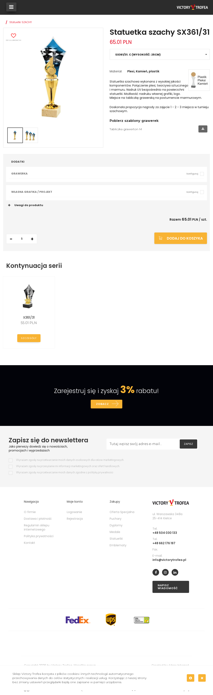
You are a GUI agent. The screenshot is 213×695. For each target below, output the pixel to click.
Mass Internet (179, 666)
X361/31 (29, 317)
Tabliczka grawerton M (126, 129)
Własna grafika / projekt (104, 191)
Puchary (115, 519)
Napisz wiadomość (168, 587)
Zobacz (102, 404)
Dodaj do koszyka (185, 238)
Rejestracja (75, 519)
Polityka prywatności (38, 536)
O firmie (30, 512)
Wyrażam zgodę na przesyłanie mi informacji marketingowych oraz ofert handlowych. (68, 466)
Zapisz (188, 444)
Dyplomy (116, 526)
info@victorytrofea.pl (169, 560)
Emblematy (118, 546)
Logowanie (74, 512)
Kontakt (29, 543)
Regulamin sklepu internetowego (36, 528)
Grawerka (104, 173)
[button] (160, 54)
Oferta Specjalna (122, 512)
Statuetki (116, 539)
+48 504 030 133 (164, 533)
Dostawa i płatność (38, 519)
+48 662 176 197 (163, 544)
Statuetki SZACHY (20, 22)
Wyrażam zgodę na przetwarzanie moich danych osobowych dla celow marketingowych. (70, 460)
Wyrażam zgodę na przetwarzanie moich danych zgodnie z (64, 473)
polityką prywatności (100, 473)
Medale (115, 532)
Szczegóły (29, 338)
